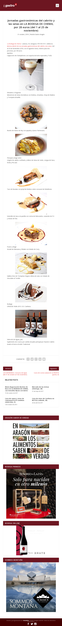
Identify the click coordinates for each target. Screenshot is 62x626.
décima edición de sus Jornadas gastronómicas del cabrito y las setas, (29, 46)
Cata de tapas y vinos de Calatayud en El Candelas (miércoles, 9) (14, 400)
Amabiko (26, 620)
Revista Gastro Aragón (37, 34)
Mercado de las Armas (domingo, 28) (40, 388)
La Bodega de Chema (14, 44)
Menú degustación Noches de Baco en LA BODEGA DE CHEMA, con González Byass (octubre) (16, 388)
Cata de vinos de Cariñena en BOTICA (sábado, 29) (43, 399)
